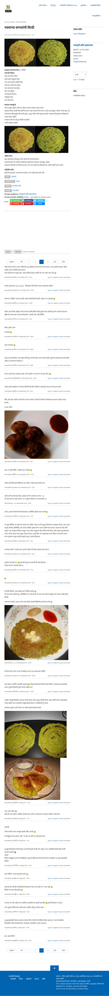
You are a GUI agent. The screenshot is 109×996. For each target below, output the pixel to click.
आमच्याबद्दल (82, 981)
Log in (10, 251)
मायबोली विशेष (95, 5)
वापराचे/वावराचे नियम (63, 981)
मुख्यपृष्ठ (12, 22)
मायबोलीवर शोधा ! (79, 95)
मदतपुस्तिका (96, 15)
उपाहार (17, 181)
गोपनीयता (74, 981)
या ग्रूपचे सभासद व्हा (79, 61)
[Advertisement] (37, 229)
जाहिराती (28, 979)
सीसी (43, 979)
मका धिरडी (15, 190)
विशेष (21, 979)
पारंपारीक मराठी (16, 186)
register (23, 251)
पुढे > (55, 262)
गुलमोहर (83, 5)
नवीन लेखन (43, 5)
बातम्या (36, 979)
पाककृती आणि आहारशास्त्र (27, 194)
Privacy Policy (72, 988)
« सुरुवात (11, 262)
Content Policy (82, 988)
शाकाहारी (13, 176)
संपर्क (88, 981)
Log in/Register (79, 33)
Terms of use (60, 988)
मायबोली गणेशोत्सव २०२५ (68, 5)
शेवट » (64, 262)
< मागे (21, 262)
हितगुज (53, 5)
